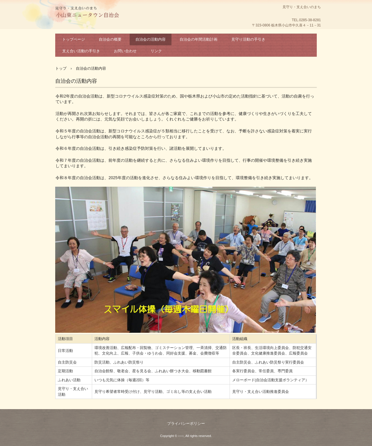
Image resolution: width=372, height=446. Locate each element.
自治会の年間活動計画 (198, 39)
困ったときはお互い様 (87, 13)
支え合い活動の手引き (81, 51)
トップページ (73, 39)
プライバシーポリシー (186, 423)
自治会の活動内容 (150, 39)
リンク (156, 51)
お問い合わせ (125, 51)
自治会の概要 (110, 39)
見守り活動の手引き (248, 39)
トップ (61, 68)
